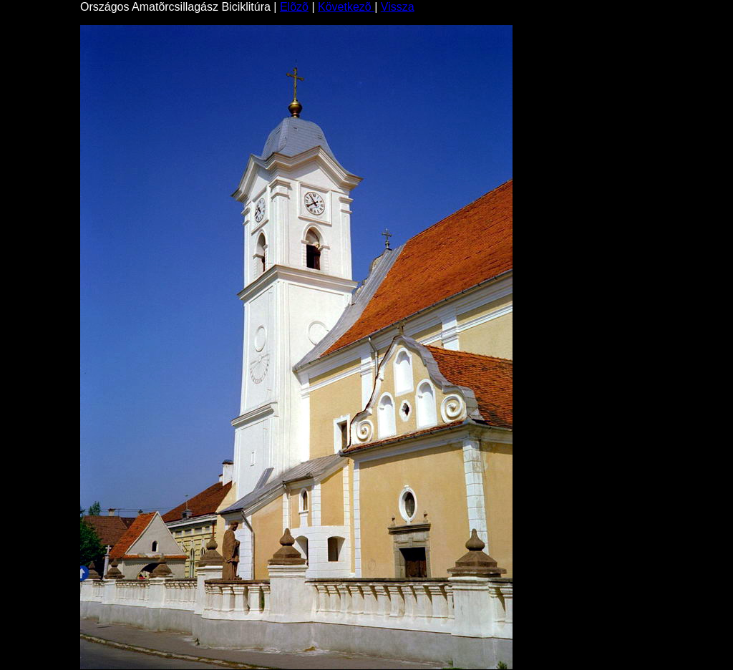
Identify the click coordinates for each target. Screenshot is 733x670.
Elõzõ (294, 7)
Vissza (397, 7)
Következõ (346, 7)
